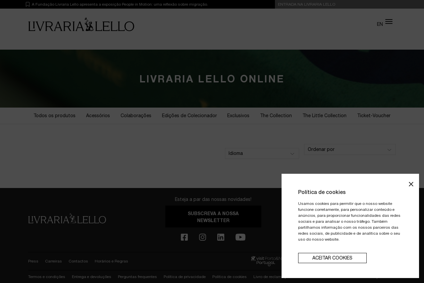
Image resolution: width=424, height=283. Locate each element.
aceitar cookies (332, 257)
